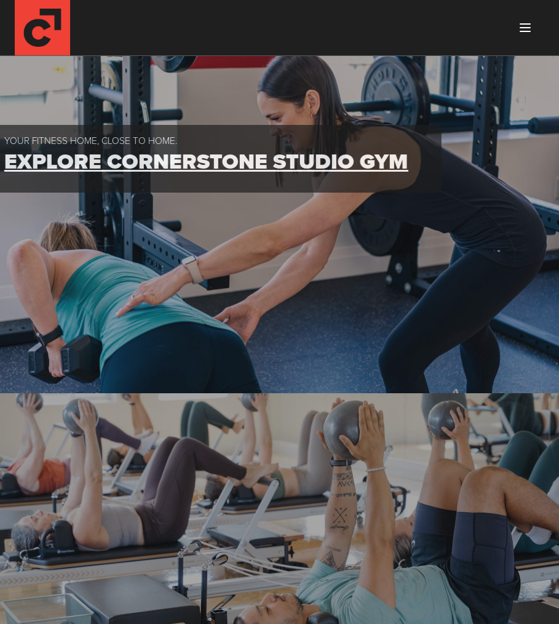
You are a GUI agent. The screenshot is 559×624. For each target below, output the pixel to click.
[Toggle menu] (525, 27)
